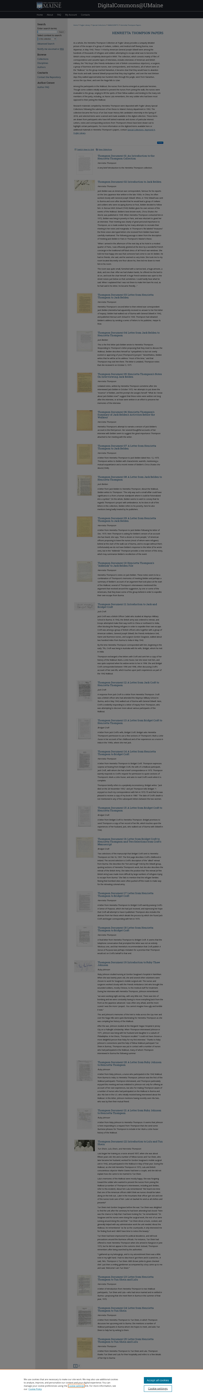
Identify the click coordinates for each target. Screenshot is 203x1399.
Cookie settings (76, 1385)
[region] (101, 1384)
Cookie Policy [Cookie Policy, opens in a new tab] (35, 1389)
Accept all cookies (158, 1380)
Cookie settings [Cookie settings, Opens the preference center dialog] (158, 1388)
